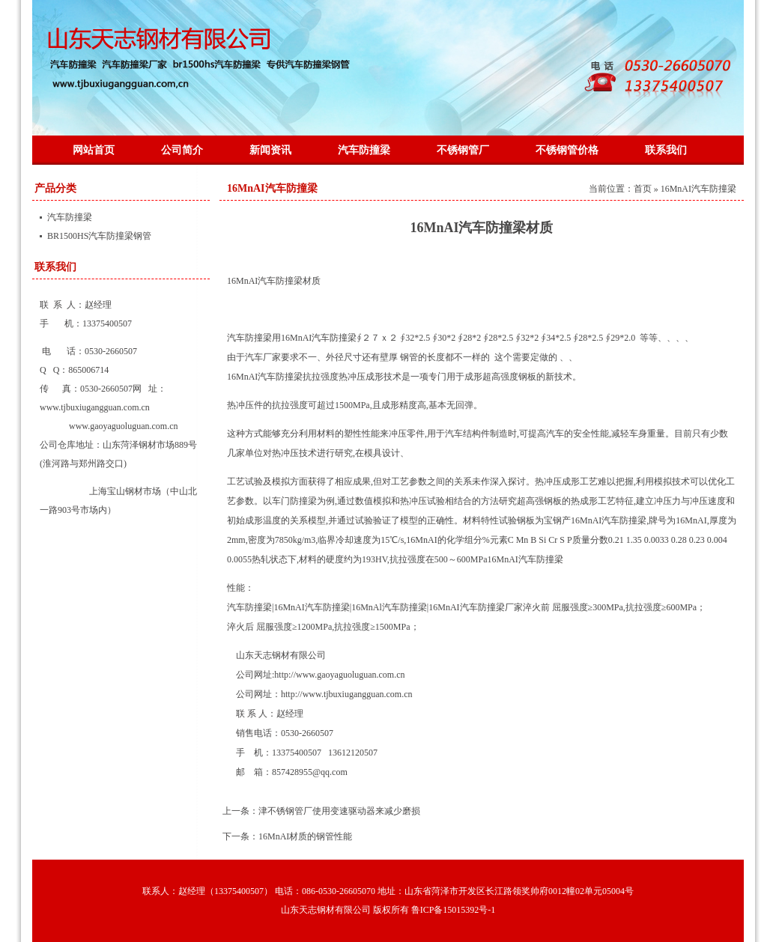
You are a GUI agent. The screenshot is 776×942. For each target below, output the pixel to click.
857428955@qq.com (310, 772)
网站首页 (94, 150)
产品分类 (55, 188)
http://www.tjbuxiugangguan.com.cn (347, 694)
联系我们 (666, 150)
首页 (643, 188)
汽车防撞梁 (364, 150)
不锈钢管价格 (567, 150)
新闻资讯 (270, 150)
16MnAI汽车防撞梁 (272, 188)
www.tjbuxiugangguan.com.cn (95, 407)
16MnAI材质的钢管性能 (305, 836)
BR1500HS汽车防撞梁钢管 (99, 236)
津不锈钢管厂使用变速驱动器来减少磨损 (339, 811)
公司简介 (182, 150)
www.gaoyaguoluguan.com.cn (123, 426)
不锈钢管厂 (463, 150)
